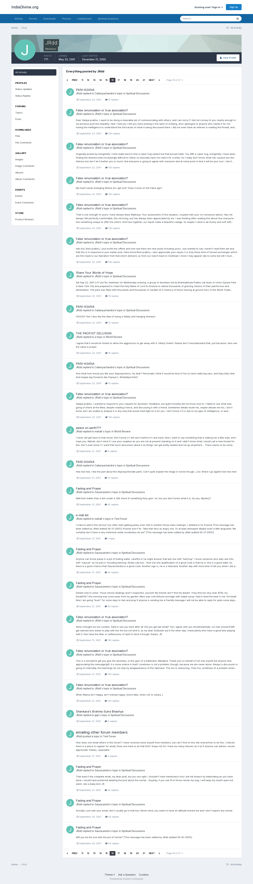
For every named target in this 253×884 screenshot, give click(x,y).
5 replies (111, 721)
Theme (110, 874)
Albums (19, 172)
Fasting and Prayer (88, 488)
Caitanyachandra (104, 93)
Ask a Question (127, 874)
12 (88, 80)
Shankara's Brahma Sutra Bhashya (99, 711)
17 (119, 80)
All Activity (21, 72)
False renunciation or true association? (102, 110)
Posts (18, 119)
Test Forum (120, 518)
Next (152, 80)
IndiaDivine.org (24, 7)
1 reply (110, 538)
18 (125, 80)
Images (19, 159)
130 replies (112, 133)
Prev (74, 80)
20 (137, 80)
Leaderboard (84, 18)
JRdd (79, 93)
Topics (19, 112)
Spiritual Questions (108, 18)
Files (17, 135)
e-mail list (82, 515)
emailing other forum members (102, 732)
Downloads (49, 18)
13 (94, 80)
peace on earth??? (88, 428)
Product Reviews (24, 219)
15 (106, 80)
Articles (19, 18)
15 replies (112, 296)
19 (131, 80)
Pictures (66, 18)
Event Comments (24, 202)
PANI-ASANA (85, 90)
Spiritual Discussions (138, 93)
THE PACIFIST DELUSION (94, 333)
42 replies (112, 504)
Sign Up (234, 7)
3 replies (111, 756)
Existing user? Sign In (209, 7)
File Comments (23, 142)
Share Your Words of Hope (94, 272)
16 (112, 80)
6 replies (111, 451)
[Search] (195, 18)
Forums (33, 18)
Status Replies (23, 95)
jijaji (97, 715)
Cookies (144, 874)
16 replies (112, 353)
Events (18, 195)
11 (82, 80)
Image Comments (24, 165)
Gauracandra (102, 492)
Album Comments (25, 179)
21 (144, 80)
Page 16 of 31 (175, 80)
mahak (98, 431)
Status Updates (23, 89)
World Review (114, 336)
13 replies (112, 99)
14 (100, 80)
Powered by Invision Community (126, 879)
